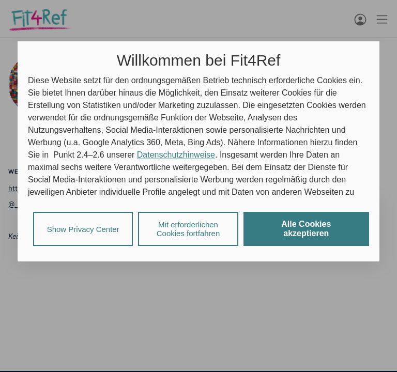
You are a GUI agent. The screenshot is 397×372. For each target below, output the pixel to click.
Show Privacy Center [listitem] (83, 229)
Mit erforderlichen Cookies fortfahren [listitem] (188, 229)
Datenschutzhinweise (176, 154)
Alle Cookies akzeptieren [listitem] (306, 229)
